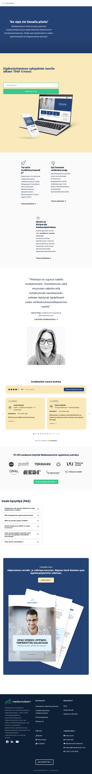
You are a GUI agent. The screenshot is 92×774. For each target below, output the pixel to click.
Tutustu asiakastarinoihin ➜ (46, 482)
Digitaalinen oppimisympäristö (47, 706)
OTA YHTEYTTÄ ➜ (44, 762)
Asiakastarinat (68, 710)
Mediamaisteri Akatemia (74, 743)
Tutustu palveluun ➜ (28, 204)
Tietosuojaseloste (54, 770)
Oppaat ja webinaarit (71, 714)
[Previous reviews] (3, 414)
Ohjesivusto (69, 736)
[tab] (34, 434)
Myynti (39, 736)
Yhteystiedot (41, 740)
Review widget (40, 441)
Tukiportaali (69, 740)
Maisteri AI (40, 721)
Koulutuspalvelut (42, 717)
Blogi (65, 706)
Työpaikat (41, 743)
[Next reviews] (89, 414)
